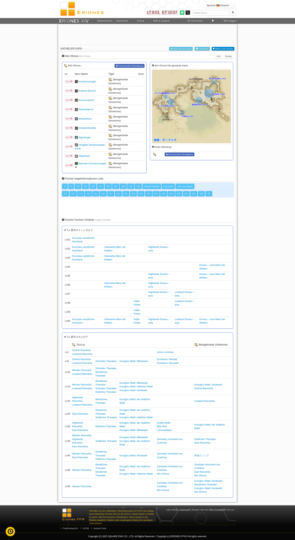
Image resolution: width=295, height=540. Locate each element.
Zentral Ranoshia (81, 350)
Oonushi (168, 186)
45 (130, 186)
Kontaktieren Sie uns (224, 510)
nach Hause (171, 510)
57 (110, 193)
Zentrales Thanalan (105, 361)
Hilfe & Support (161, 20)
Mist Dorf (162, 426)
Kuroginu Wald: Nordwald (133, 390)
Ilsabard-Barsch (87, 90)
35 (115, 186)
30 (108, 186)
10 (78, 186)
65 (171, 193)
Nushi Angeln (151, 186)
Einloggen (230, 21)
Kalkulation (202, 49)
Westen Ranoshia (81, 370)
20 (93, 186)
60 (133, 193)
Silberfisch (84, 156)
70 (209, 193)
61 (141, 193)
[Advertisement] (147, 34)
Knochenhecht (86, 100)
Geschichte (194, 21)
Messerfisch (85, 118)
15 (85, 186)
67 (186, 193)
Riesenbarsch (86, 109)
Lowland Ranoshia (82, 354)
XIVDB (86, 528)
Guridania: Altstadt (167, 359)
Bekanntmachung (105, 20)
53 (80, 193)
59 (126, 193)
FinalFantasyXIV (70, 528)
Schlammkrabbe (87, 128)
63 (156, 193)
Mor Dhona (163, 473)
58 (118, 193)
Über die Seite (206, 510)
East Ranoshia (80, 413)
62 (148, 193)
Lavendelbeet (164, 430)
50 (138, 186)
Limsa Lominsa (165, 352)
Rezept (195, 510)
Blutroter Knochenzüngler (92, 163)
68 (193, 193)
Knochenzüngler (87, 81)
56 (103, 193)
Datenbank (122, 20)
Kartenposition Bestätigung (129, 66)
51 (65, 193)
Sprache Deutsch (217, 5)
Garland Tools (100, 528)
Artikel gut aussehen (180, 49)
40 (123, 186)
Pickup (140, 20)
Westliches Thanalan (205, 484)
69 (201, 193)
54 (88, 193)
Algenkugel (84, 137)
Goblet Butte (163, 422)
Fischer (228, 56)
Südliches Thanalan (106, 417)
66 (178, 193)
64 (163, 193)
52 (73, 193)
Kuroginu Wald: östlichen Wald (136, 386)
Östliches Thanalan (105, 392)
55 (95, 193)
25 (100, 186)
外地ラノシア (201, 455)
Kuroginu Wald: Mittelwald (133, 361)
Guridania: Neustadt (168, 363)
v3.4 (218, 56)
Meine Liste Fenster (223, 49)
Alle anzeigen (185, 186)
